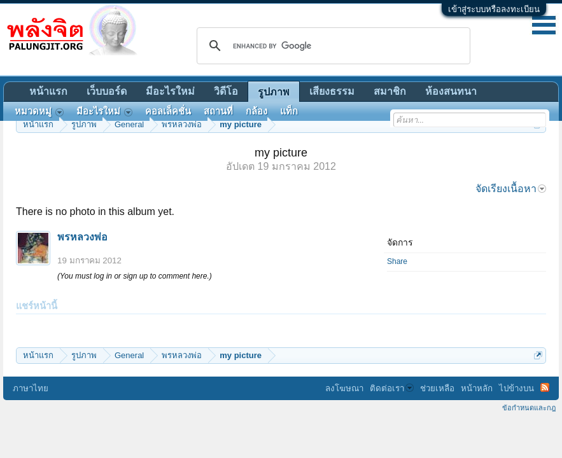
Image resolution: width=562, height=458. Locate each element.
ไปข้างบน (516, 388)
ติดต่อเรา (392, 388)
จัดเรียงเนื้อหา (510, 188)
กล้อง (256, 111)
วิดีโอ (226, 91)
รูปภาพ (274, 92)
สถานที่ (218, 111)
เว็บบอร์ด (107, 91)
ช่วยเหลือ (437, 388)
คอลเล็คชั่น (168, 111)
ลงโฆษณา (344, 388)
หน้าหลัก (477, 388)
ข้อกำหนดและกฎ (529, 408)
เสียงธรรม (332, 91)
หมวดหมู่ (39, 111)
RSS (544, 387)
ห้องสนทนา (451, 91)
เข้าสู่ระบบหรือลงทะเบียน (494, 9)
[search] (331, 45)
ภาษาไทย (30, 388)
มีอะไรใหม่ (170, 91)
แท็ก (289, 111)
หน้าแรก (48, 91)
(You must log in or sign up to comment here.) (134, 276)
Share (397, 261)
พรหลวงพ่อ (82, 237)
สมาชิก (390, 91)
